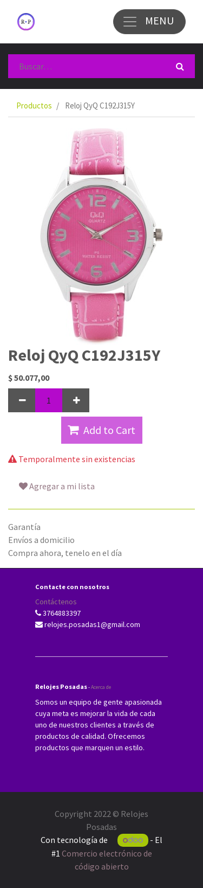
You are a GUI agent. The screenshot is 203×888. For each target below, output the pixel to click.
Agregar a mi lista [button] (57, 486)
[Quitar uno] (21, 400)
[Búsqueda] (180, 66)
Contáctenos (56, 601)
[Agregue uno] (75, 400)
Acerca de (101, 687)
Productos (34, 105)
